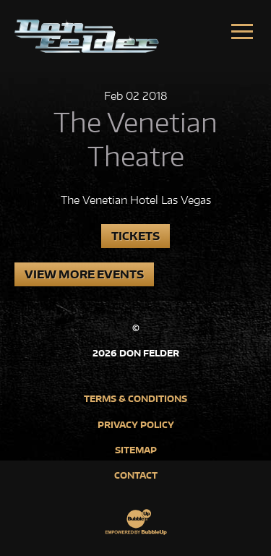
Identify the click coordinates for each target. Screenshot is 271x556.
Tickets (135, 236)
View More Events (84, 274)
